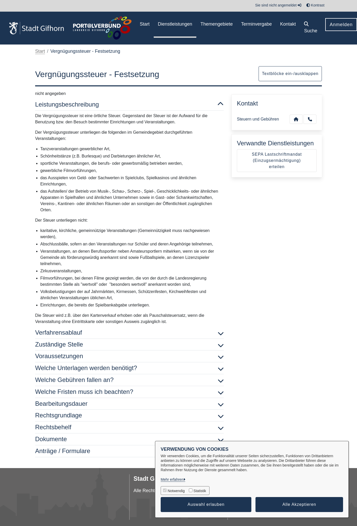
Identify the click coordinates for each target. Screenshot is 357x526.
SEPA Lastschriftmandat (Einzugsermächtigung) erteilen (277, 160)
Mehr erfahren (172, 479)
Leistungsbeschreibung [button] (129, 104)
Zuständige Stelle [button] (129, 344)
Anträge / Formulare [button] (129, 451)
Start (40, 51)
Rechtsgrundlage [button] (129, 415)
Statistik (199, 491)
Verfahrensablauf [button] (129, 332)
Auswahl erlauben (206, 504)
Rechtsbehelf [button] (129, 427)
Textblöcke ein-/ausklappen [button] (290, 73)
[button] (310, 28)
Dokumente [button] (129, 439)
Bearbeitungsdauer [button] (129, 404)
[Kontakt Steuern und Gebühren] (296, 119)
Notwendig (176, 491)
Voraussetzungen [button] (129, 356)
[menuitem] (145, 28)
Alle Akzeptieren (299, 504)
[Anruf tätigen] (310, 119)
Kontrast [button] (315, 5)
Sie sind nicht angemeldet (278, 5)
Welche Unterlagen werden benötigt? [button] (129, 368)
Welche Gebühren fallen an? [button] (129, 380)
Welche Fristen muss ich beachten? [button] (129, 392)
